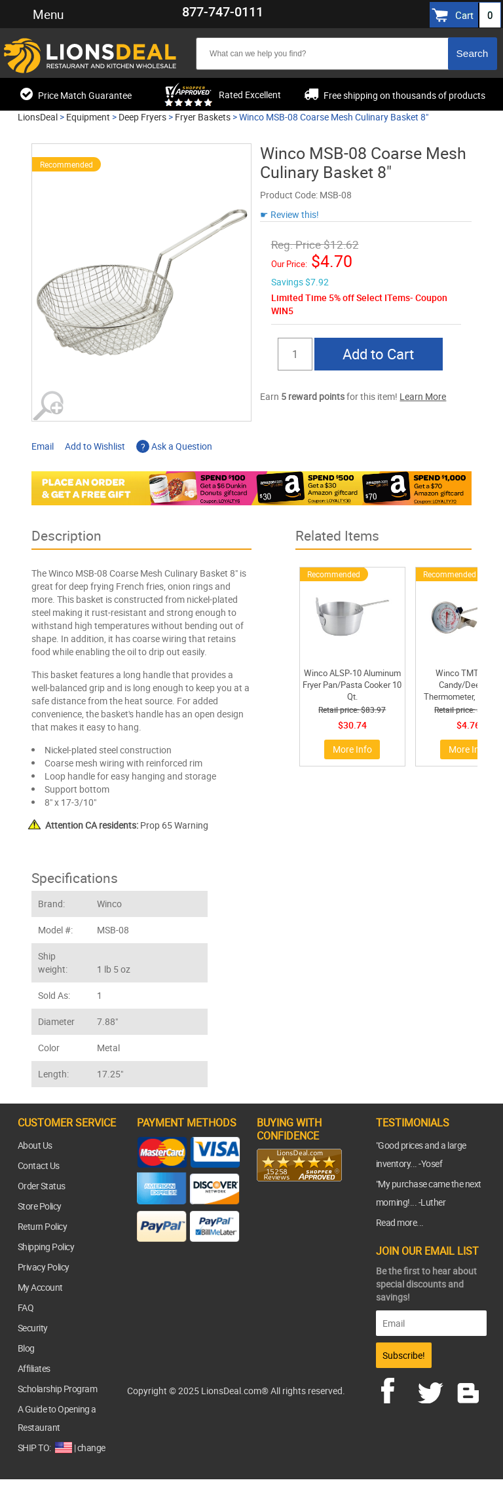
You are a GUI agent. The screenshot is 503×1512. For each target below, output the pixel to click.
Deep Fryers (142, 117)
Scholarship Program (58, 1388)
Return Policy (42, 1226)
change (91, 1447)
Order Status (41, 1185)
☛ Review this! (289, 214)
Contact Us (39, 1165)
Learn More (423, 396)
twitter (433, 1389)
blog (469, 1389)
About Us (35, 1145)
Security (33, 1328)
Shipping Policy (46, 1246)
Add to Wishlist (95, 446)
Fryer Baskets (203, 117)
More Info (352, 749)
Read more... (400, 1222)
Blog (26, 1348)
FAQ (26, 1307)
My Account (40, 1287)
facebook (397, 1389)
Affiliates (34, 1368)
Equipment (88, 117)
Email (42, 446)
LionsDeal (38, 117)
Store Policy (40, 1206)
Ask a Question (174, 446)
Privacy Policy (43, 1267)
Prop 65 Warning (126, 825)
